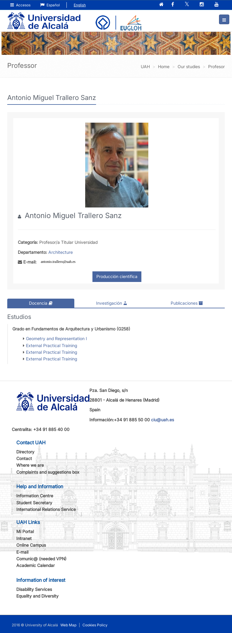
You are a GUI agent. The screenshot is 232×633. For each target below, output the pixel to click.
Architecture (60, 252)
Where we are (30, 465)
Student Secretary (34, 502)
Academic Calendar (35, 565)
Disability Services (34, 589)
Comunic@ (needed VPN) (41, 558)
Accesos (20, 5)
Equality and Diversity (37, 595)
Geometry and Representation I (56, 338)
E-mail (22, 552)
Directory (25, 451)
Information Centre (34, 495)
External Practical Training (51, 345)
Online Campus (31, 545)
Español (50, 5)
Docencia (41, 303)
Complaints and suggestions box (47, 472)
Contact (24, 458)
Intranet (24, 538)
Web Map (68, 624)
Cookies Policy (95, 624)
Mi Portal (25, 531)
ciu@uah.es (162, 419)
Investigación (111, 303)
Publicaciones (187, 303)
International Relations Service (46, 509)
